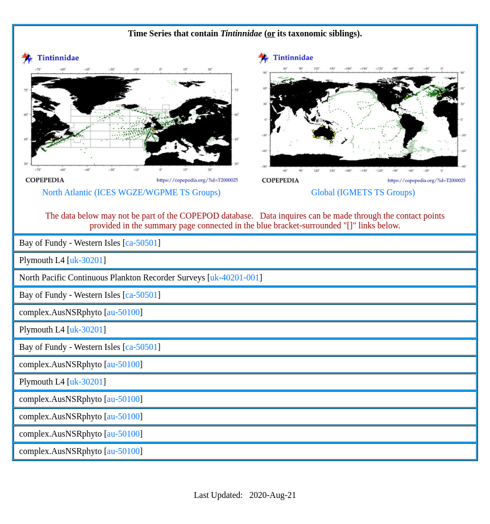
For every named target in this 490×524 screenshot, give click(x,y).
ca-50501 (141, 242)
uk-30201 (86, 260)
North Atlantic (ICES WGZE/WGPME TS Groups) (131, 188)
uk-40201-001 (234, 277)
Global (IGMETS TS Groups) (363, 188)
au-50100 (123, 312)
